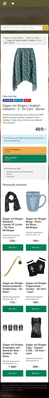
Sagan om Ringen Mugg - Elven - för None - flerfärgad (36, 223)
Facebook (8, 100)
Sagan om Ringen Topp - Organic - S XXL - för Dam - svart (36, 349)
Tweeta (18, 100)
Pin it (27, 100)
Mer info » (13, 247)
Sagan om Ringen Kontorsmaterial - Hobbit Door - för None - (13, 287)
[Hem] (12, 3)
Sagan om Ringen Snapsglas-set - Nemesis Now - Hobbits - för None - (13, 350)
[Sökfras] (22, 27)
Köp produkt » (24, 158)
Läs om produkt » (24, 150)
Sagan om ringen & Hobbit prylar (25, 15)
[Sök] (45, 27)
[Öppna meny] (4, 3)
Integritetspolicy (7, 395)
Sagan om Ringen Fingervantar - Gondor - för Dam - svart (36, 287)
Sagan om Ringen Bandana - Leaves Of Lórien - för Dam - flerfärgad (13, 224)
